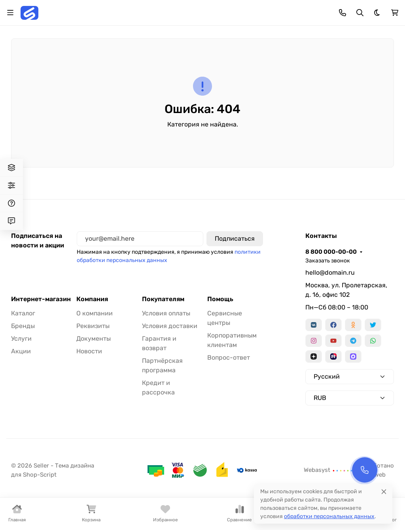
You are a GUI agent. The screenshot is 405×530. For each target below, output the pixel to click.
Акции (21, 351)
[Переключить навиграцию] (10, 12)
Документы (93, 338)
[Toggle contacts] (342, 12)
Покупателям (163, 299)
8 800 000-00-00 (331, 251)
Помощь (220, 299)
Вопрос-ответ (228, 357)
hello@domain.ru (330, 272)
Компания (92, 299)
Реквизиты (93, 326)
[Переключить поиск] (360, 12)
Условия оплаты (166, 313)
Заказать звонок (327, 260)
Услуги (21, 338)
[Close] (384, 491)
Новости (89, 351)
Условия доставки (169, 326)
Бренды (23, 326)
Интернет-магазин (41, 299)
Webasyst (328, 469)
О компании (94, 313)
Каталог (23, 313)
